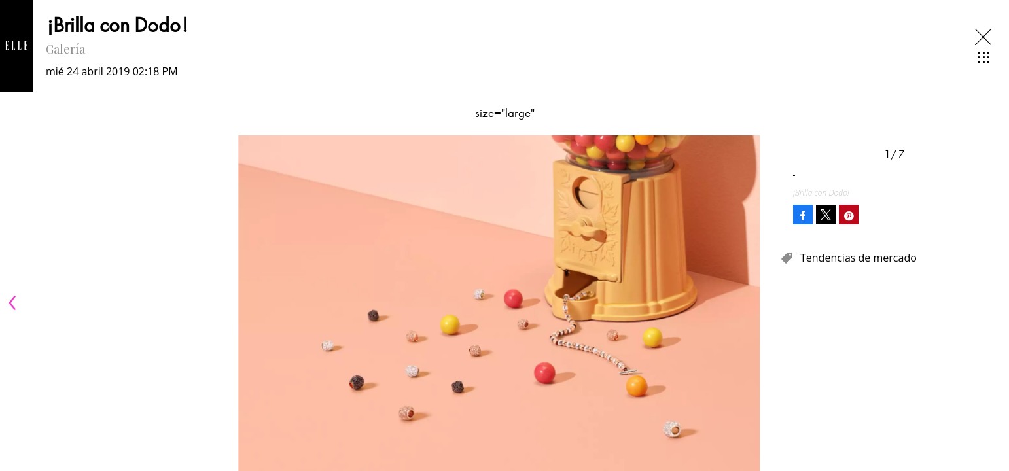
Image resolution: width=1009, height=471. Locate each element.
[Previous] (14, 302)
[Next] (765, 302)
